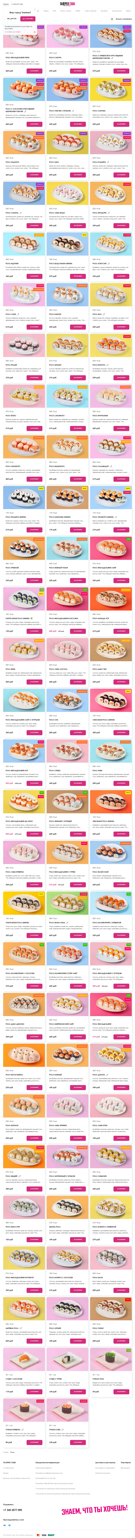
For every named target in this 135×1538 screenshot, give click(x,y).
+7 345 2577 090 (17, 4)
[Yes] (28, 18)
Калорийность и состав (45, 1478)
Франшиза (125, 1468)
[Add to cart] (34, 71)
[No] (12, 18)
